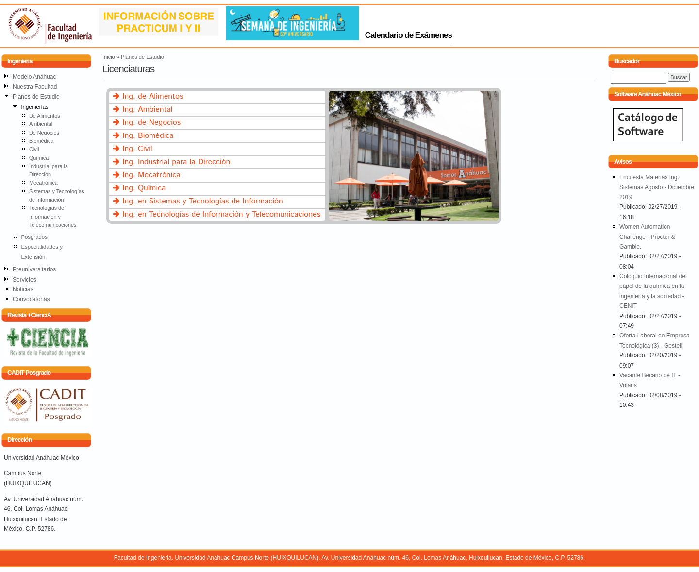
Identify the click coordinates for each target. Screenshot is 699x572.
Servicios (24, 279)
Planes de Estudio (142, 57)
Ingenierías (34, 107)
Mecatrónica (43, 182)
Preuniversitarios (34, 269)
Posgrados (34, 237)
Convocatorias (31, 299)
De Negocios (44, 132)
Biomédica (41, 141)
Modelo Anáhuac (34, 76)
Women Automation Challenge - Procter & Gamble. (647, 236)
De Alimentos (44, 115)
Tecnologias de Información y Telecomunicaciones (53, 216)
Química (39, 158)
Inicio (108, 57)
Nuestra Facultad (35, 87)
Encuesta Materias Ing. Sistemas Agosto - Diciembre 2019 (656, 187)
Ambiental (40, 124)
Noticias (23, 289)
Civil (34, 149)
